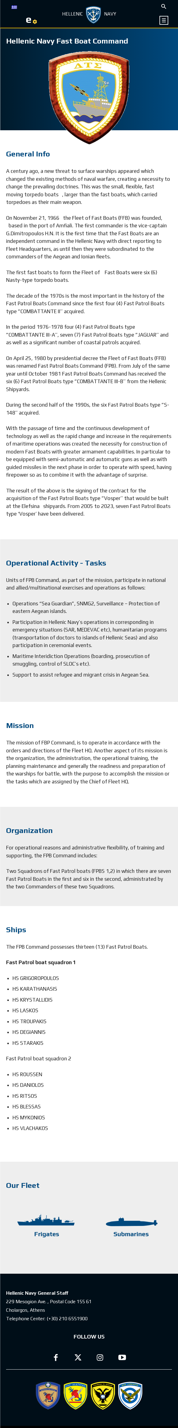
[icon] (164, 20)
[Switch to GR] (14, 6)
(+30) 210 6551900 (67, 1318)
